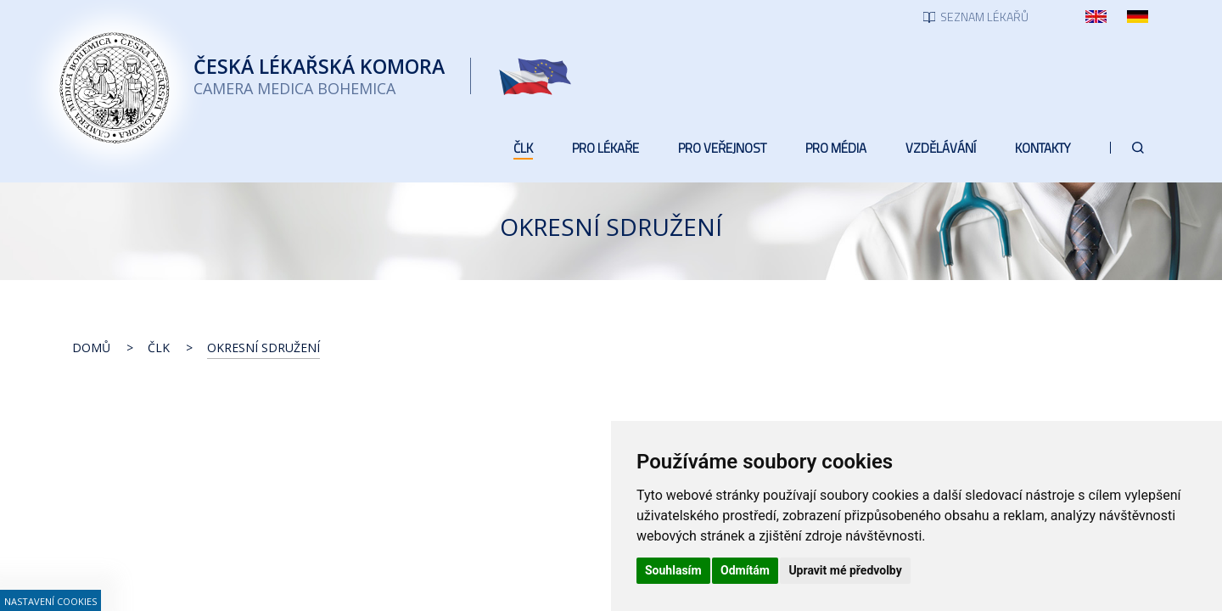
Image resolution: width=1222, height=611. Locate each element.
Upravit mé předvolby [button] (844, 570)
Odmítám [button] (745, 570)
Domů (91, 347)
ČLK (159, 347)
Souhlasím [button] (673, 570)
